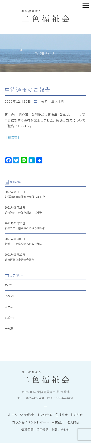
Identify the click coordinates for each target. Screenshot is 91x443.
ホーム (12, 414)
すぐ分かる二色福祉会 (52, 414)
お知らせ (76, 414)
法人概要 (73, 422)
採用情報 (42, 429)
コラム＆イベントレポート (30, 422)
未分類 (9, 328)
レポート (10, 318)
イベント (10, 296)
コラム (9, 307)
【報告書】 (13, 137)
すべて (8, 285)
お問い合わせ (60, 429)
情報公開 (27, 429)
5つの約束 (27, 414)
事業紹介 (58, 422)
